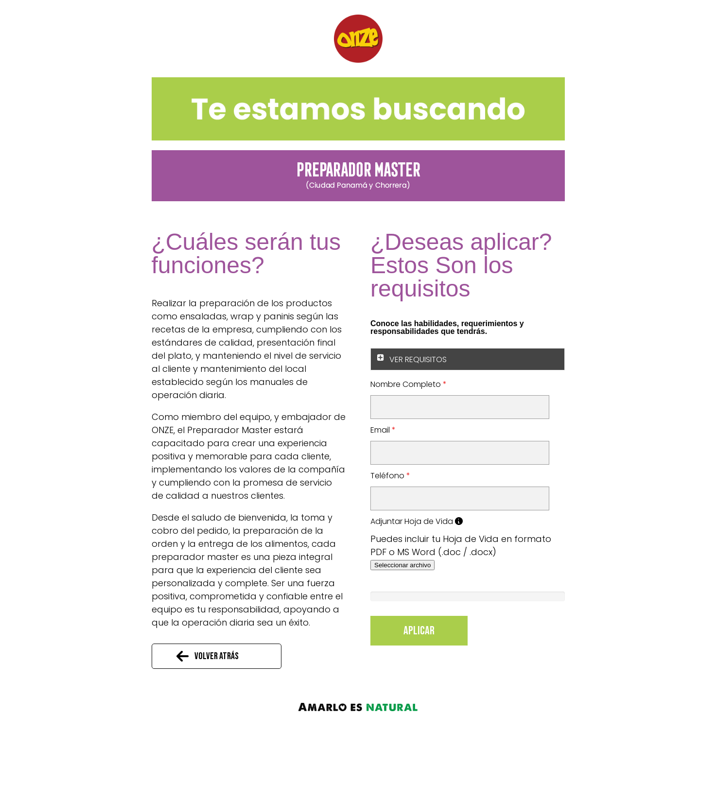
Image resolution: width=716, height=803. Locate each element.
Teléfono (390, 475)
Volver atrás (216, 656)
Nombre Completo (408, 384)
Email (383, 430)
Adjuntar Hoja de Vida (416, 521)
